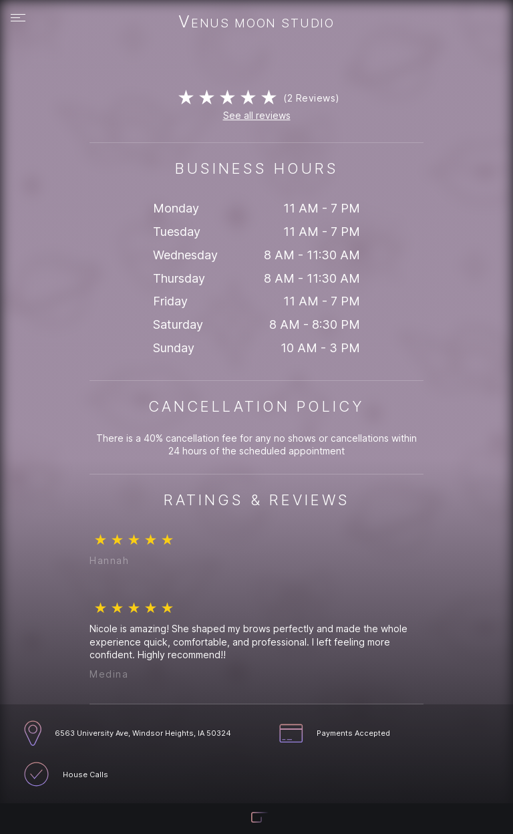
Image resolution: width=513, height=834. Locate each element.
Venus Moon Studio (256, 22)
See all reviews (257, 115)
